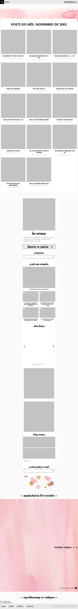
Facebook (69, 2)
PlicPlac (75, 606)
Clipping (20, 606)
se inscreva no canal (66, 588)
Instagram (67, 2)
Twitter (72, 2)
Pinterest (74, 2)
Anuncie (30, 606)
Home (3, 606)
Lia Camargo (60, 606)
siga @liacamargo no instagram (39, 597)
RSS (76, 2)
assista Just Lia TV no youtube (39, 496)
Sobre (11, 606)
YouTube (65, 2)
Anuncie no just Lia (38, 247)
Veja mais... (27, 461)
